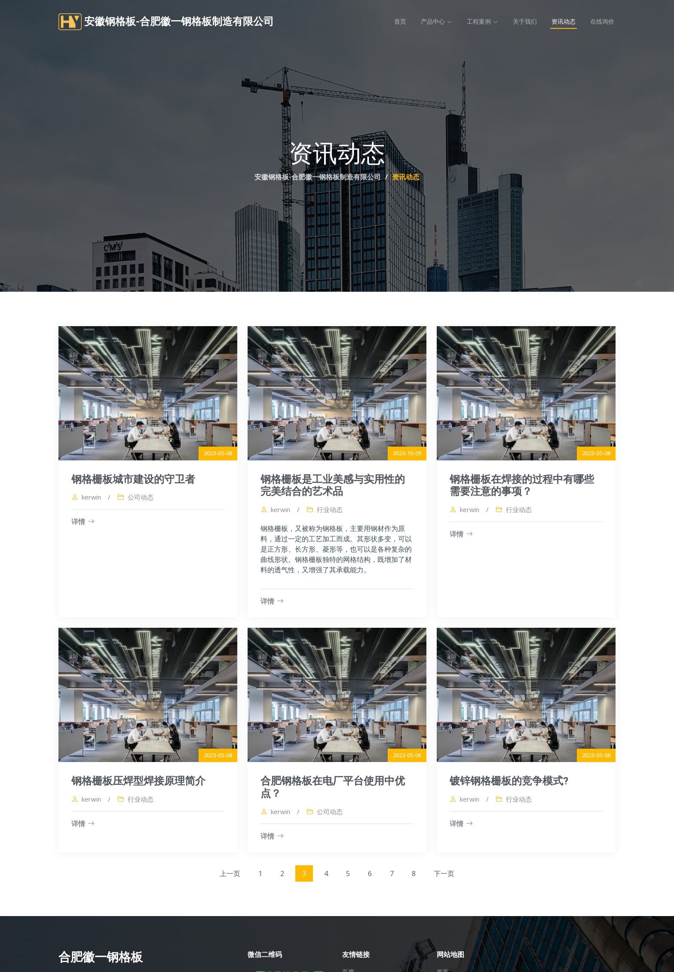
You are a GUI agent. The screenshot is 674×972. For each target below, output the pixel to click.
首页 (400, 21)
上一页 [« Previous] (230, 874)
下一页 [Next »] (444, 874)
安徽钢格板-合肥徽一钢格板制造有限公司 (317, 177)
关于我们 (525, 21)
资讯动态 (563, 21)
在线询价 (602, 21)
